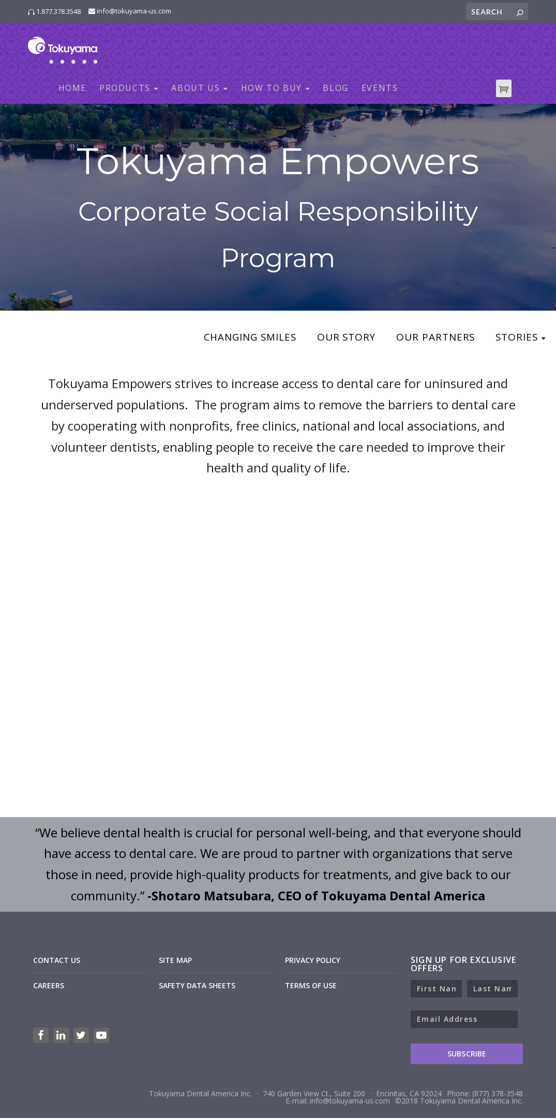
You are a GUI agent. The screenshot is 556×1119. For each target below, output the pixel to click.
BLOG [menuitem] (335, 89)
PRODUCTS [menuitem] (125, 89)
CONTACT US (56, 961)
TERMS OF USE (311, 986)
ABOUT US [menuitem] (195, 89)
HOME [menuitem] (72, 89)
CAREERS (48, 986)
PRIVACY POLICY (312, 961)
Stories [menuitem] (515, 339)
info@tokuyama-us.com (129, 11)
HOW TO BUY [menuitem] (271, 89)
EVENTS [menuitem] (380, 89)
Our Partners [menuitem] (432, 339)
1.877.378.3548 (54, 11)
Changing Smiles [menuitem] (238, 339)
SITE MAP (175, 961)
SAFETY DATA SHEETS (197, 986)
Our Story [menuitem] (339, 339)
